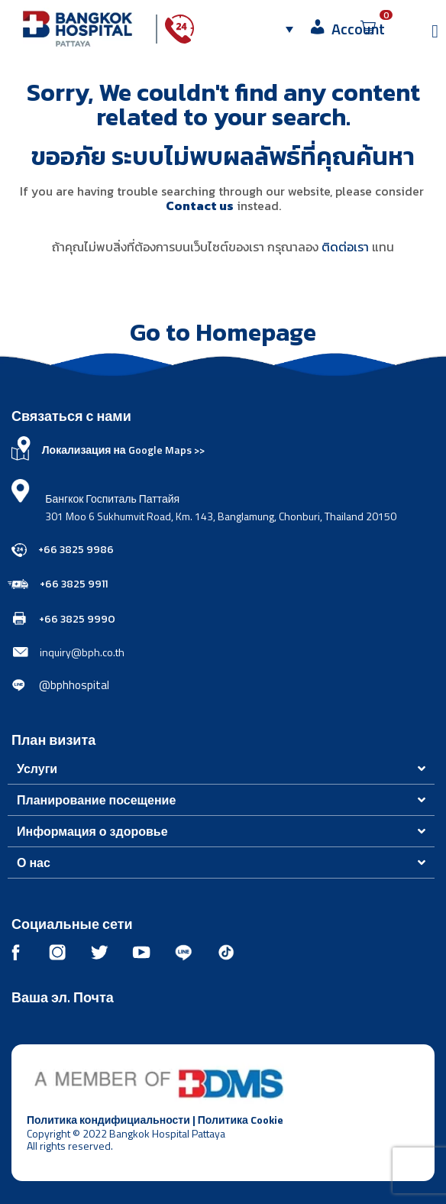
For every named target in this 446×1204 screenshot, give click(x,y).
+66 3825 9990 (77, 619)
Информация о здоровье (92, 831)
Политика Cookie (240, 1120)
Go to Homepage (223, 332)
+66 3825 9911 (74, 584)
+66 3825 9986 (76, 550)
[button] (221, 769)
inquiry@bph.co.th (82, 652)
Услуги (37, 768)
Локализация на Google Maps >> (123, 450)
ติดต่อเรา (345, 247)
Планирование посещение (96, 800)
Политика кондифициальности (108, 1120)
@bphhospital (74, 685)
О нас (35, 862)
